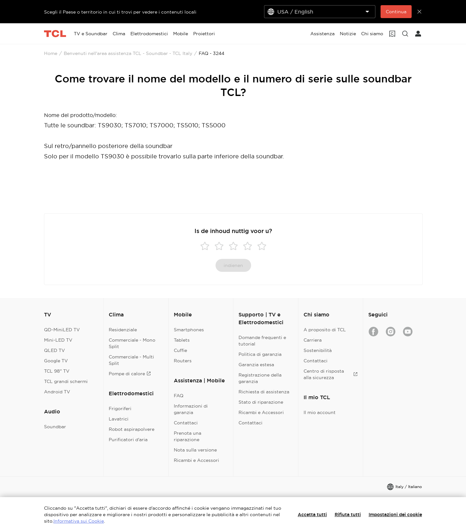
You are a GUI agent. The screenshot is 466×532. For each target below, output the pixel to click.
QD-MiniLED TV (62, 330)
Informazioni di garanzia (191, 409)
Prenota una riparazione (187, 436)
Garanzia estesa (256, 364)
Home (50, 53)
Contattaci (186, 423)
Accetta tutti (312, 514)
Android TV (57, 392)
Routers (183, 361)
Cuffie (180, 350)
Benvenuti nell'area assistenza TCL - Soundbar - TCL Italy (128, 53)
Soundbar (55, 427)
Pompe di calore (130, 374)
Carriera (313, 340)
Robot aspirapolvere (131, 429)
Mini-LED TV (58, 340)
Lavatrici (118, 419)
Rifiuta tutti (348, 514)
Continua (396, 12)
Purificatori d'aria (128, 439)
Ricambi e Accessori (196, 460)
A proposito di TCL (325, 330)
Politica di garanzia (260, 354)
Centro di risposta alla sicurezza (331, 374)
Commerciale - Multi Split (131, 360)
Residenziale (123, 330)
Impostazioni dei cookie (395, 514)
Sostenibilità (318, 350)
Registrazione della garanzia (260, 378)
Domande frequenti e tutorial (262, 341)
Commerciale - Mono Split (132, 343)
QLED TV (54, 350)
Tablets (182, 340)
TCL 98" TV (57, 371)
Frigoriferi (120, 408)
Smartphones (189, 330)
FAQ (178, 396)
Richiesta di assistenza (264, 392)
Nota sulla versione (195, 450)
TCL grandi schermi (66, 381)
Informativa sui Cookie (78, 521)
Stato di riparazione (261, 402)
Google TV (56, 361)
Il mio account (320, 412)
